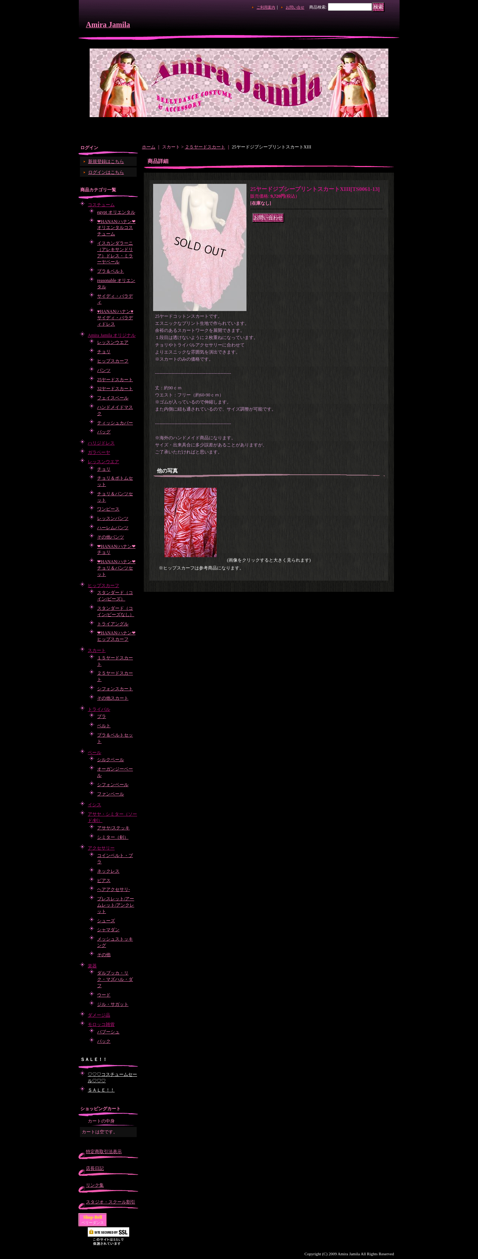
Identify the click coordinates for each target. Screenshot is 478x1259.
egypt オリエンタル (116, 212)
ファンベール (110, 794)
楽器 (92, 965)
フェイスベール (112, 398)
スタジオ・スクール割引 (110, 1202)
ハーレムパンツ (112, 527)
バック (104, 1041)
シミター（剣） (112, 837)
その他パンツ (110, 537)
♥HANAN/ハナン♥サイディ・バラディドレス (115, 318)
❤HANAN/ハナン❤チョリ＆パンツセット (116, 568)
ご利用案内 (266, 7)
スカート (97, 650)
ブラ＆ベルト (110, 271)
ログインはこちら (106, 172)
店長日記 (95, 1168)
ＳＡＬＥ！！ (101, 1090)
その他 (104, 954)
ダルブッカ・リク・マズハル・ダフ (115, 979)
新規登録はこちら (106, 161)
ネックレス (108, 871)
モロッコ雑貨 (101, 1024)
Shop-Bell (92, 1217)
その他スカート (112, 698)
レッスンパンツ (112, 518)
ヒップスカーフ (112, 361)
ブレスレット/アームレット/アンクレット (115, 905)
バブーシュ (108, 1031)
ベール (94, 752)
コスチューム (101, 204)
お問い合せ (295, 7)
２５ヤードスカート (205, 147)
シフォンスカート (115, 688)
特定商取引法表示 (104, 1151)
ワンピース (108, 509)
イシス (94, 804)
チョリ (104, 351)
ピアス (104, 880)
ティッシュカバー (115, 423)
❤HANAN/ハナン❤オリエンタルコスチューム (116, 228)
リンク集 (95, 1185)
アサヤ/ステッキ (113, 828)
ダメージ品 (99, 1015)
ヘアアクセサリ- (113, 889)
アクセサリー (101, 848)
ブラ (101, 716)
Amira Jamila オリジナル (112, 335)
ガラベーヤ (99, 452)
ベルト (104, 725)
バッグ (104, 431)
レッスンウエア (112, 342)
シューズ (106, 920)
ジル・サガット (112, 1004)
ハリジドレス (101, 443)
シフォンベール (112, 784)
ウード (104, 995)
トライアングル (112, 624)
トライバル (99, 709)
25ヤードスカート (115, 379)
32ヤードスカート (115, 388)
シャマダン (108, 929)
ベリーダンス (92, 1223)
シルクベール (110, 759)
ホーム (148, 147)
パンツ (104, 370)
